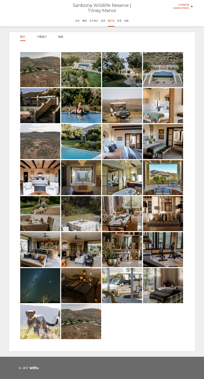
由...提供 (29, 368)
